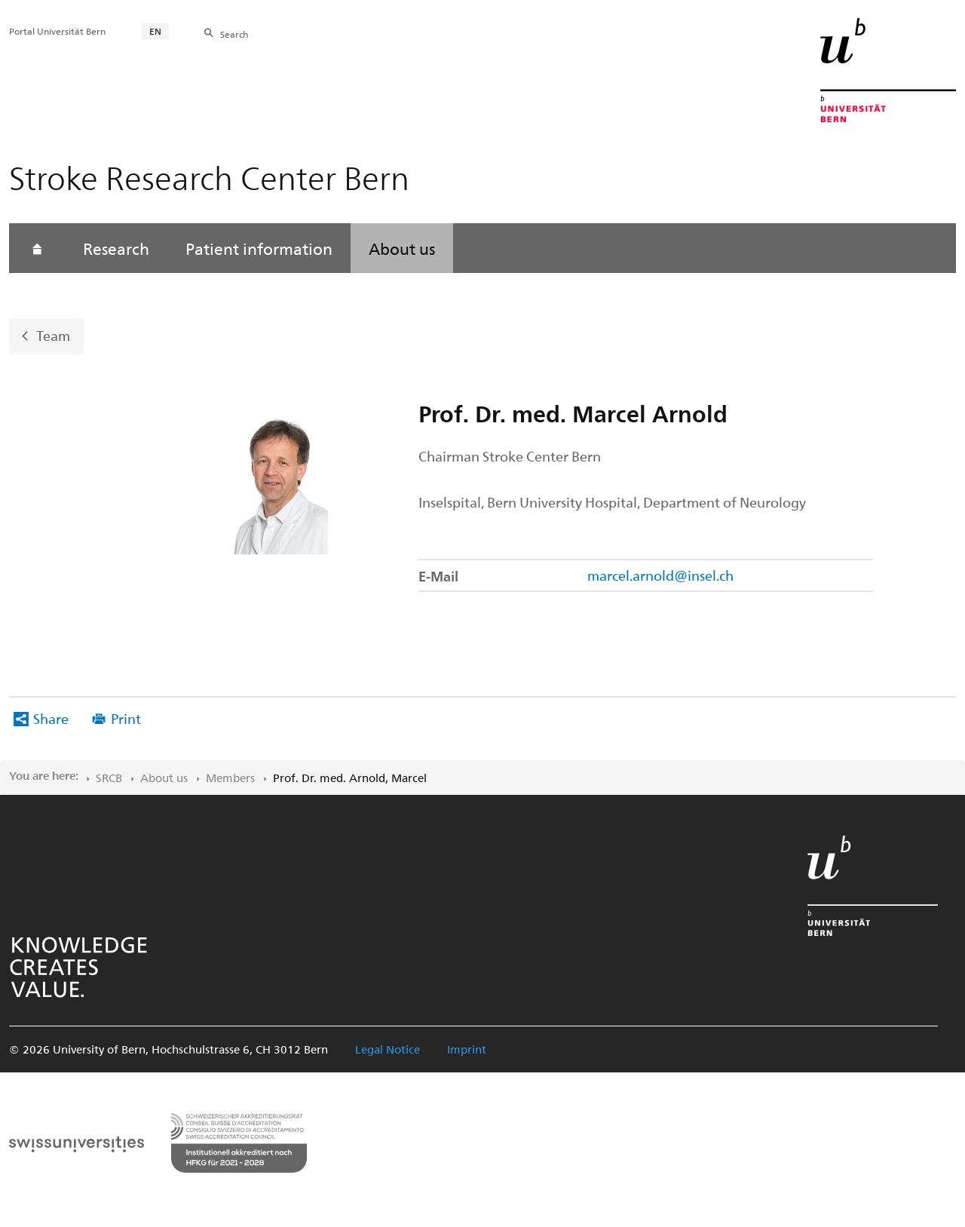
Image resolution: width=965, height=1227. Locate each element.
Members (230, 777)
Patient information (258, 248)
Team (53, 335)
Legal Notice (387, 1049)
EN (155, 31)
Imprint (466, 1049)
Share (51, 718)
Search (234, 34)
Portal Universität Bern (57, 31)
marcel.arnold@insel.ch (660, 575)
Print (126, 718)
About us (402, 248)
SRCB (109, 777)
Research (116, 248)
